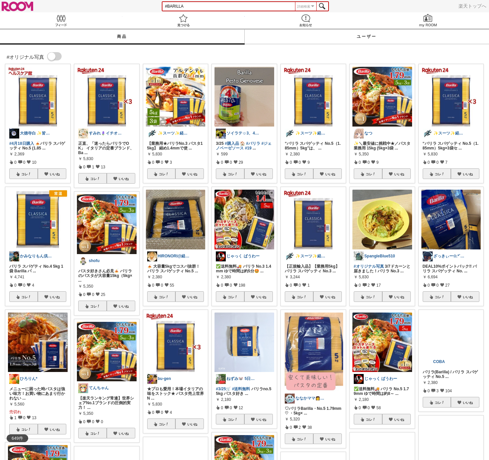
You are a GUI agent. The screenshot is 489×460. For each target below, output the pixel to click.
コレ (26, 174)
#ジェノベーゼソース (244, 145)
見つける (183, 20)
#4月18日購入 (21, 143)
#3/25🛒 (223, 389)
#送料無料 (241, 389)
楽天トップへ (472, 6)
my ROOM (428, 20)
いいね (55, 174)
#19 (248, 148)
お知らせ (306, 20)
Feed (61, 20)
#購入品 (232, 143)
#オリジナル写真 (369, 266)
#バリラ (253, 143)
